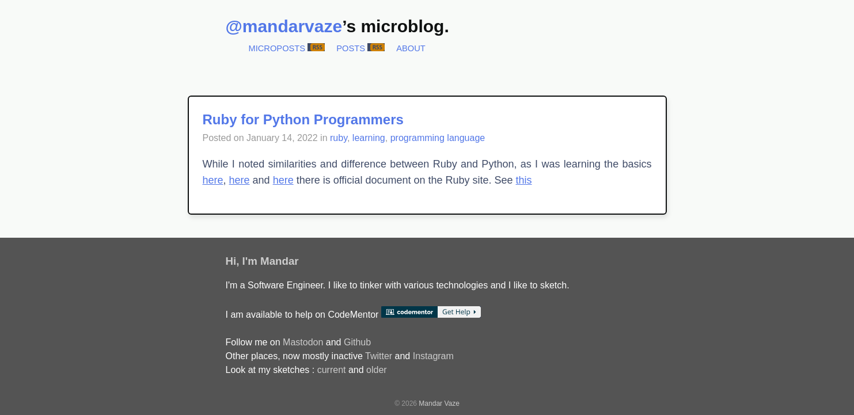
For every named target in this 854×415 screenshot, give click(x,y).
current (331, 370)
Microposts (277, 48)
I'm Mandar (270, 261)
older (376, 370)
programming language (437, 138)
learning (368, 138)
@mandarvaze (284, 26)
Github (357, 342)
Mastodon (303, 342)
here (213, 180)
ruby (338, 138)
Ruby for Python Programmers (303, 119)
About (411, 48)
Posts (350, 48)
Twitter (378, 356)
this (524, 180)
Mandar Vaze (439, 403)
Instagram (433, 356)
